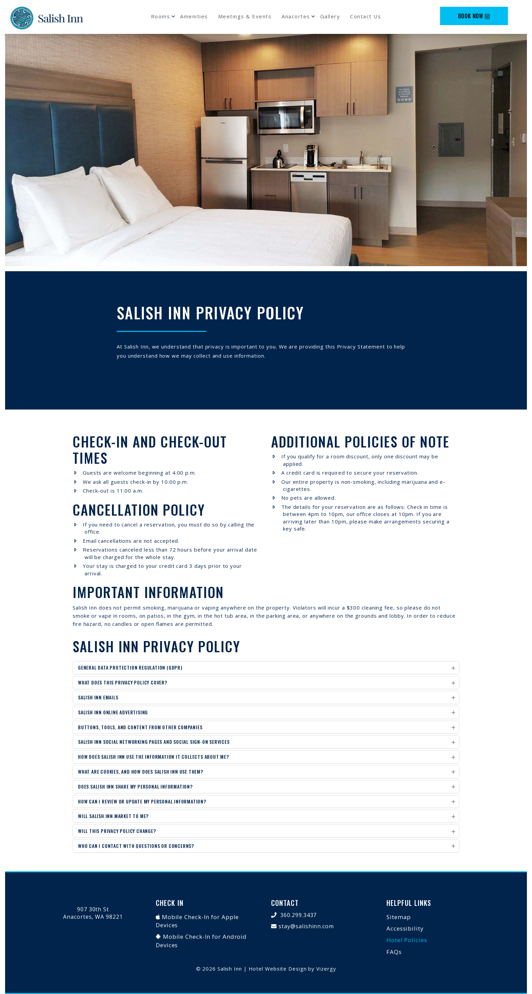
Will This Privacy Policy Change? (117, 830)
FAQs (394, 952)
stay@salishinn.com (306, 926)
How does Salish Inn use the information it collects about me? (153, 756)
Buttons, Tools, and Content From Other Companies (140, 727)
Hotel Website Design (278, 968)
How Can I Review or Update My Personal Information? (142, 801)
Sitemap (398, 917)
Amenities (194, 16)
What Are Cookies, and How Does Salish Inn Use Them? (140, 771)
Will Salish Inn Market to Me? (113, 815)
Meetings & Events (245, 16)
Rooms (160, 16)
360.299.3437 (298, 915)
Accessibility (405, 928)
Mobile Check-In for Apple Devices (197, 921)
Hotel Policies (406, 940)
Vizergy (326, 968)
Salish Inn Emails (98, 697)
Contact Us (365, 16)
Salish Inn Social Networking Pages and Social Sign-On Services (154, 741)
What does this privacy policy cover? (122, 682)
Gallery (330, 16)
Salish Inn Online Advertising (113, 712)
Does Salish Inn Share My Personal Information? (135, 786)
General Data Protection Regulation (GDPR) (130, 667)
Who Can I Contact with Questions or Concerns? (136, 845)
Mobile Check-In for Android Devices (201, 941)
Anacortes (296, 16)
